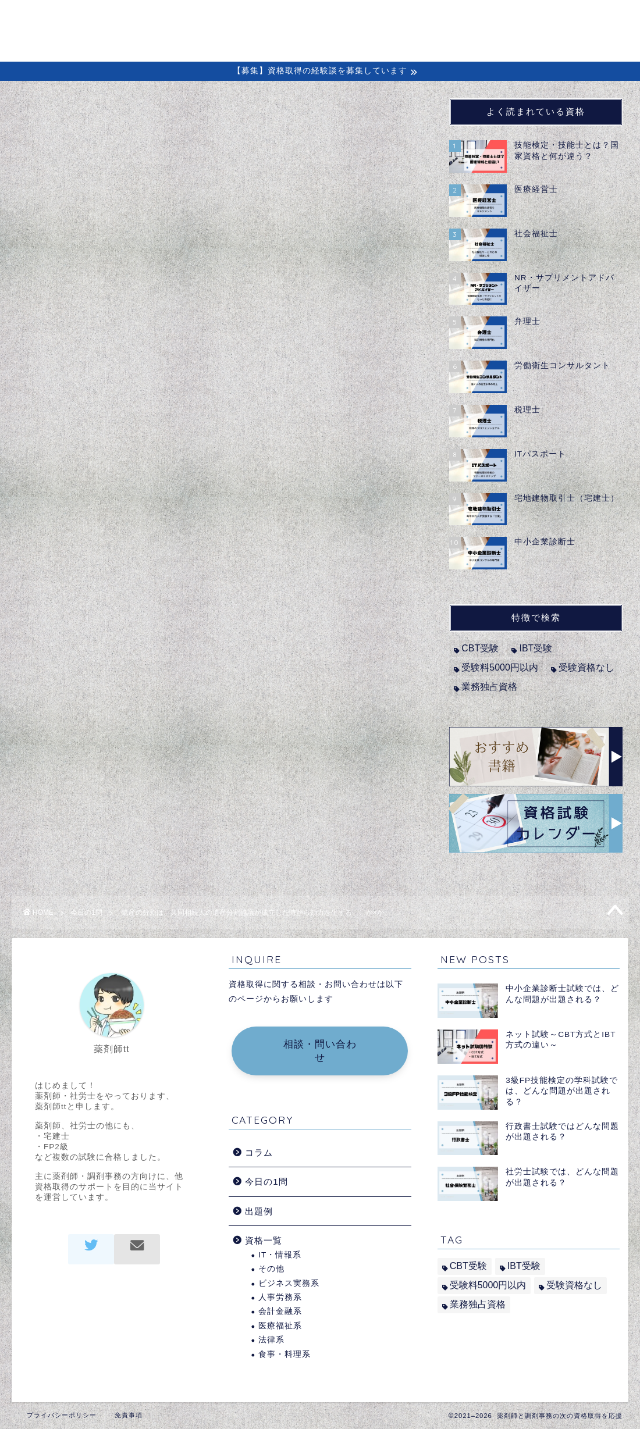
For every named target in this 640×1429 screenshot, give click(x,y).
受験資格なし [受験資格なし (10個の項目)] (586, 667)
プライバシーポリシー (62, 1415)
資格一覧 (263, 1240)
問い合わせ (568, 18)
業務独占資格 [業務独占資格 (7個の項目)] (489, 687)
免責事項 (129, 1415)
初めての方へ (355, 18)
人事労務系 (280, 1297)
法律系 (271, 1339)
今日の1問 (55, 121)
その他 (271, 1268)
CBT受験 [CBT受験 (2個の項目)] (480, 648)
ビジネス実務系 (288, 1283)
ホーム (293, 18)
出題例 (512, 18)
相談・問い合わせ (320, 1051)
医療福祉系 (280, 1325)
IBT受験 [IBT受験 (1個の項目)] (535, 648)
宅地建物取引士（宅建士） (123, 378)
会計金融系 (280, 1311)
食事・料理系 (284, 1354)
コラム (417, 18)
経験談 (464, 18)
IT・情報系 (279, 1254)
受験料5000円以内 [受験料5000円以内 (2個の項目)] (499, 667)
